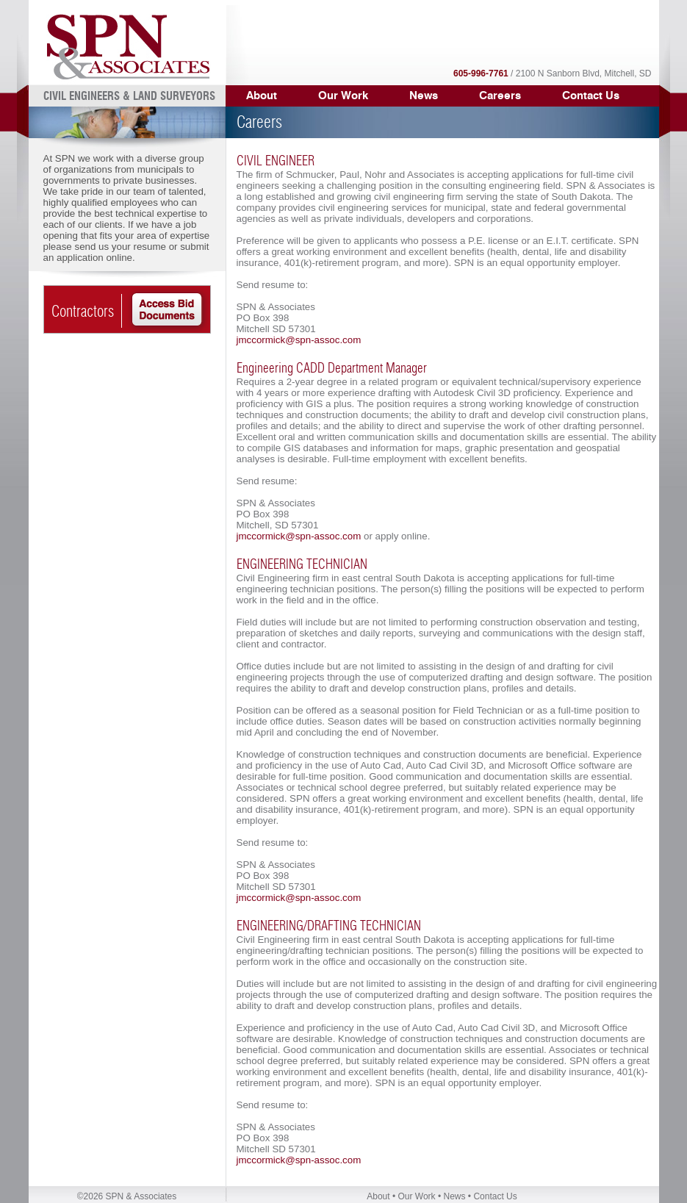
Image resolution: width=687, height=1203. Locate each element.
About (378, 1196)
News (423, 95)
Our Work (416, 1196)
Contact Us (590, 95)
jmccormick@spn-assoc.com (299, 339)
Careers (500, 95)
